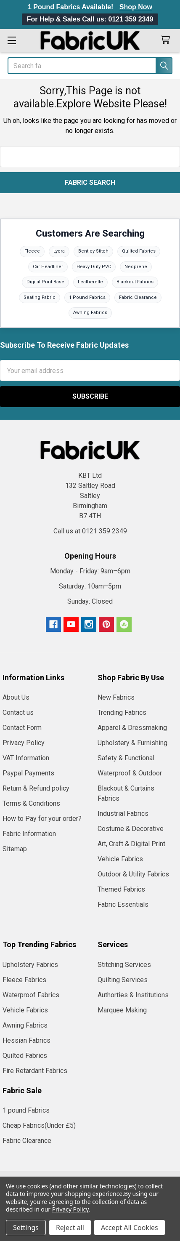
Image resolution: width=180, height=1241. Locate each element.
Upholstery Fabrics (30, 965)
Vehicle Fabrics (120, 859)
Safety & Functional (126, 758)
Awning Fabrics (90, 312)
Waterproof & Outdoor (130, 773)
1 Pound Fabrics (87, 297)
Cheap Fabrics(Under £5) (39, 1125)
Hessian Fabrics (26, 1040)
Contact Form (22, 728)
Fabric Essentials (123, 904)
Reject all (70, 1227)
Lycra (59, 251)
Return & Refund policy (36, 788)
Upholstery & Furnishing (132, 743)
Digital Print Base (45, 282)
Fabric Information (29, 834)
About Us (16, 697)
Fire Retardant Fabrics (35, 1071)
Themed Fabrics (121, 889)
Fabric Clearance (138, 297)
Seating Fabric (40, 297)
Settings (26, 1227)
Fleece (32, 251)
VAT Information (26, 758)
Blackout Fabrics (135, 282)
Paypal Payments (28, 773)
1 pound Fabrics (26, 1110)
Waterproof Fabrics (31, 995)
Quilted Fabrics (139, 251)
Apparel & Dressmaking (132, 728)
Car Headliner (48, 266)
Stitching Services (124, 965)
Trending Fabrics (122, 712)
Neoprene (135, 266)
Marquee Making (122, 1010)
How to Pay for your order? (42, 819)
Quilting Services (123, 980)
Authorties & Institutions (133, 995)
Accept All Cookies (129, 1227)
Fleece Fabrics (24, 980)
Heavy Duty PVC (94, 266)
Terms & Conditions (31, 803)
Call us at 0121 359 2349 (90, 531)
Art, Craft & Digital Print (131, 844)
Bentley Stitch (93, 251)
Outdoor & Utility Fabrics (133, 874)
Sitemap (15, 849)
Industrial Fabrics (123, 814)
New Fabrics (116, 697)
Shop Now (135, 7)
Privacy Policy (24, 743)
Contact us (18, 712)
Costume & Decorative (131, 829)
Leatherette (90, 282)
